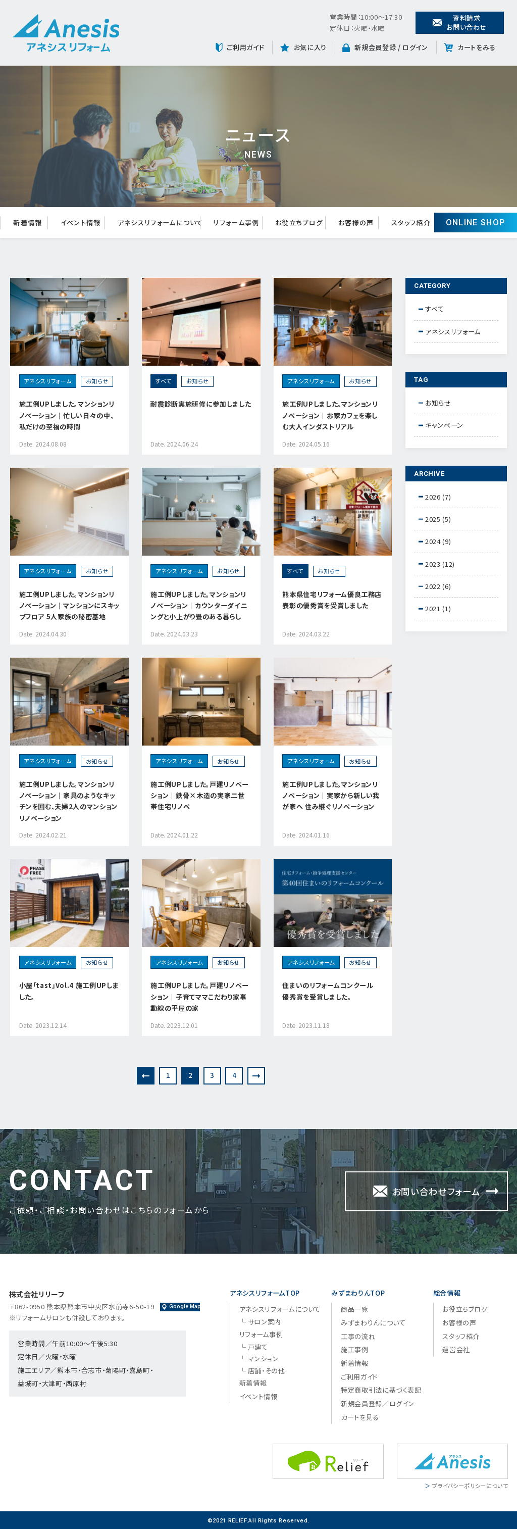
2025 (433, 519)
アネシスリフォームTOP (265, 1293)
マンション (263, 1358)
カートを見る (360, 1417)
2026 (433, 497)
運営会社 (456, 1349)
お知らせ (438, 403)
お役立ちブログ (465, 1309)
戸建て (258, 1347)
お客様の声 (459, 1322)
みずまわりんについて (373, 1322)
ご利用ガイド (359, 1377)
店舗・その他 (266, 1370)
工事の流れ (358, 1336)
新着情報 (253, 1383)
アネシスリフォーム (453, 331)
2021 (433, 608)
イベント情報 (258, 1396)
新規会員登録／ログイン (378, 1403)
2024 (433, 541)
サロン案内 (264, 1321)
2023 (433, 564)
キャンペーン (444, 425)
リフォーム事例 (261, 1334)
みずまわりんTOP (358, 1293)
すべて (434, 309)
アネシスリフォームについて (280, 1309)
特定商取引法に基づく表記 (381, 1390)
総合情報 (447, 1293)
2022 (433, 586)
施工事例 (355, 1349)
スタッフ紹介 (461, 1336)
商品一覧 (355, 1309)
